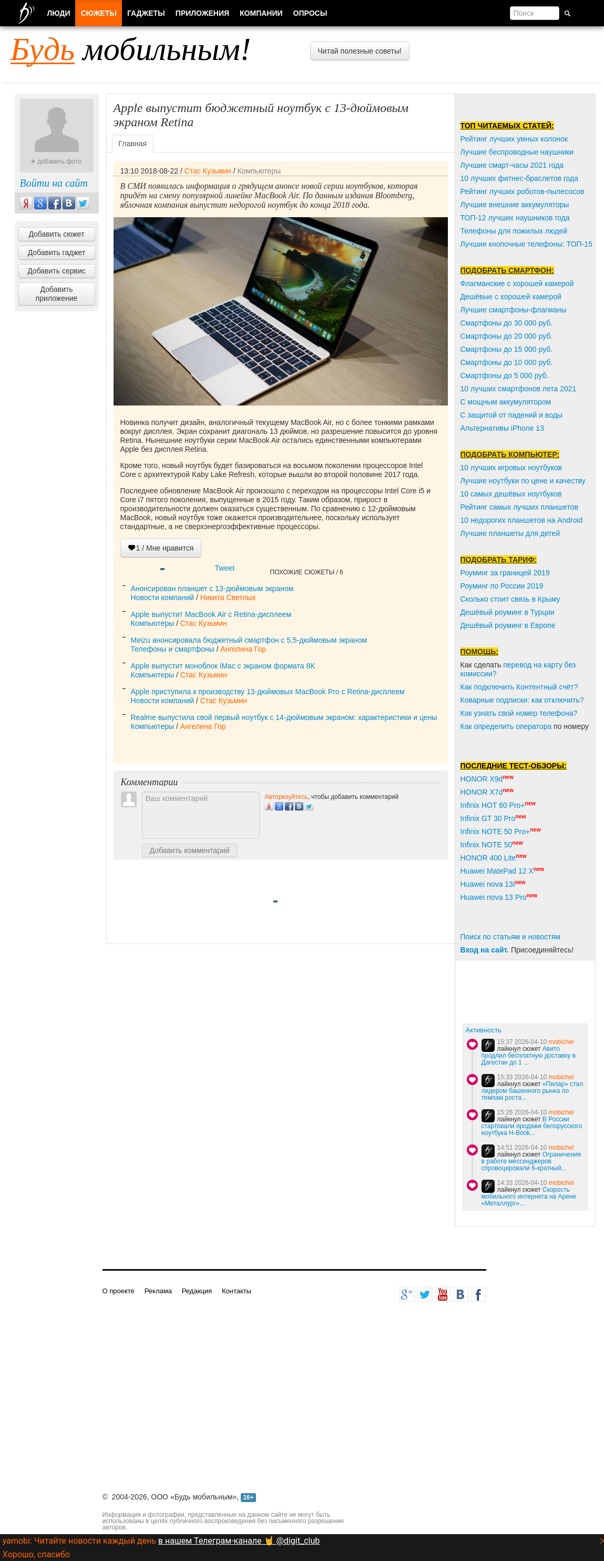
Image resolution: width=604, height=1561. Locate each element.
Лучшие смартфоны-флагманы (513, 310)
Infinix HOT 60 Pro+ (492, 805)
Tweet (224, 568)
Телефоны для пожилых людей (514, 231)
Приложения (202, 13)
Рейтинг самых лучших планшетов (519, 507)
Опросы (310, 13)
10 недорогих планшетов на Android (521, 520)
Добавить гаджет (57, 252)
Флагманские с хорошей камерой (517, 283)
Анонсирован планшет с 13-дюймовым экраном (212, 588)
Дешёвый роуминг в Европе (508, 625)
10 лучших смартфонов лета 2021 (518, 388)
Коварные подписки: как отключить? (522, 700)
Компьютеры (259, 171)
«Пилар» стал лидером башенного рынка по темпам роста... (532, 1090)
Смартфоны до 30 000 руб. (506, 323)
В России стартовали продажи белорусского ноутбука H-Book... (532, 1126)
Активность (483, 1030)
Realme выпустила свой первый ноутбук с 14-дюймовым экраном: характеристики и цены (284, 717)
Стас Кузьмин (208, 171)
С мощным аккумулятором (505, 402)
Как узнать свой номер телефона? (519, 713)
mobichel (561, 1042)
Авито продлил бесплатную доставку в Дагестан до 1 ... (529, 1055)
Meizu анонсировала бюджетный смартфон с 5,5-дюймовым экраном (249, 640)
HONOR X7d (481, 792)
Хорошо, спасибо (36, 1554)
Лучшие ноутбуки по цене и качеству (523, 481)
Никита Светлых (228, 597)
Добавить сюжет (56, 234)
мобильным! (131, 49)
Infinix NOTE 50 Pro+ (495, 831)
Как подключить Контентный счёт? (519, 687)
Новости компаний (162, 597)
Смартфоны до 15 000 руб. (506, 349)
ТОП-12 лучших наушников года (515, 218)
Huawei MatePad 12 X (497, 871)
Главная (133, 143)
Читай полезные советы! (360, 51)
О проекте (119, 1291)
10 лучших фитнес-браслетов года (519, 178)
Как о (469, 726)
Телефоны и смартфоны (172, 649)
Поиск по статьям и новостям (510, 936)
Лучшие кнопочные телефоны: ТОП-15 (526, 244)
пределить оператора (514, 726)
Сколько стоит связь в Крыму (510, 599)
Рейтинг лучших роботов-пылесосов (522, 191)
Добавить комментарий (190, 850)
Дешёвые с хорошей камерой (510, 296)
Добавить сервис (56, 271)
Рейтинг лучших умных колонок (514, 139)
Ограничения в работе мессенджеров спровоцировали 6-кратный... (531, 1161)
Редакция (197, 1291)
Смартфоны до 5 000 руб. (504, 375)
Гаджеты (146, 13)
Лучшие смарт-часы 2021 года (512, 165)
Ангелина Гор (243, 649)
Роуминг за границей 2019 (505, 573)
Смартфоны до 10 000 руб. (506, 362)
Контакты (236, 1291)
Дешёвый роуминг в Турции (507, 612)
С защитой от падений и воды (511, 415)
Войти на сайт (54, 183)
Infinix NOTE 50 (486, 844)
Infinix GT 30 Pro (488, 818)
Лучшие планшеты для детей (510, 533)
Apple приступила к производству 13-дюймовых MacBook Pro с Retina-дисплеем (268, 691)
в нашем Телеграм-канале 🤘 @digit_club (239, 1541)
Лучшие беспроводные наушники (517, 152)
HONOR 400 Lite (488, 858)
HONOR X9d (481, 779)
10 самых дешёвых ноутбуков (511, 494)
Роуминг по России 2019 (502, 586)
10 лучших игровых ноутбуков (511, 467)
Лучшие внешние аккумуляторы (514, 204)
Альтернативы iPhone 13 (502, 428)
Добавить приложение (57, 293)
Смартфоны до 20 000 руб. (506, 336)
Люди (58, 13)
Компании (261, 13)
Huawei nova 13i (487, 884)
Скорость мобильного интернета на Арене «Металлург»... (529, 1196)
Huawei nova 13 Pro (493, 897)
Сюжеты (98, 13)
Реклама (158, 1291)
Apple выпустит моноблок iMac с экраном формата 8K (223, 666)
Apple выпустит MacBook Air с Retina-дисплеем (211, 614)
